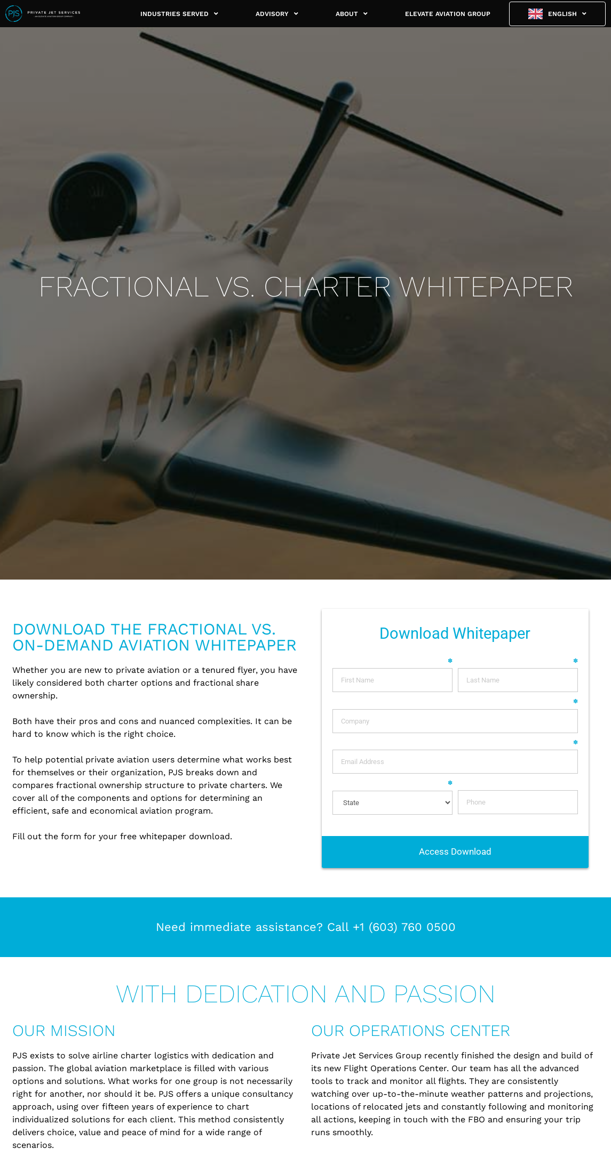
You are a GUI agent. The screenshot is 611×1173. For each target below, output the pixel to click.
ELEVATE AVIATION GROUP (447, 14)
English (567, 13)
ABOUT (352, 13)
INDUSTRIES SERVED (179, 13)
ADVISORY (277, 13)
